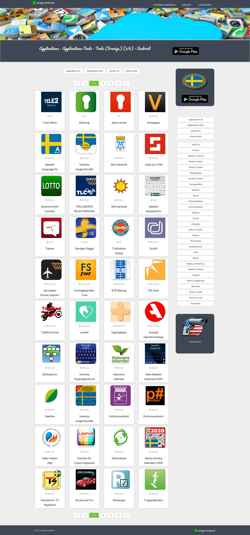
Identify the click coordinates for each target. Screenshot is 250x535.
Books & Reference (196, 264)
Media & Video (195, 161)
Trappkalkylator (153, 500)
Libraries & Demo (196, 156)
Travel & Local (195, 298)
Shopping (195, 224)
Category (205, 5)
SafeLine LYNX (153, 164)
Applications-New (95, 71)
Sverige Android (43, 3)
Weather (196, 190)
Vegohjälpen (119, 332)
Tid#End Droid (50, 332)
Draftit (154, 248)
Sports (196, 258)
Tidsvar (49, 248)
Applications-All (73, 71)
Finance (195, 235)
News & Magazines (196, 280)
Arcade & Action (195, 178)
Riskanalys (119, 500)
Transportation (195, 184)
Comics (195, 150)
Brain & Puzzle (195, 229)
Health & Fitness (195, 269)
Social (196, 195)
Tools (195, 252)
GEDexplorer (49, 374)
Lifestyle (195, 275)
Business (195, 286)
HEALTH (196, 144)
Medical (195, 213)
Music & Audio (195, 292)
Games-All (114, 71)
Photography (196, 173)
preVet (84, 332)
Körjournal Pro (84, 500)
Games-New (131, 71)
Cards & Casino (195, 167)
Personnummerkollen (156, 416)
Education (195, 303)
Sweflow (50, 416)
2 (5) (94, 83)
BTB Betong (119, 290)
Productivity (195, 241)
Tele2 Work (50, 122)
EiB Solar (153, 290)
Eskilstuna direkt (119, 416)
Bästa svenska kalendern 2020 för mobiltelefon (153, 463)
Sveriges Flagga (84, 248)
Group (187, 5)
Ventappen (153, 122)
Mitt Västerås (119, 164)
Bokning (84, 122)
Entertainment (195, 246)
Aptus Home (119, 122)
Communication (195, 207)
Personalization (196, 201)
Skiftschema (119, 458)
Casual (195, 218)
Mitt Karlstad (119, 206)
